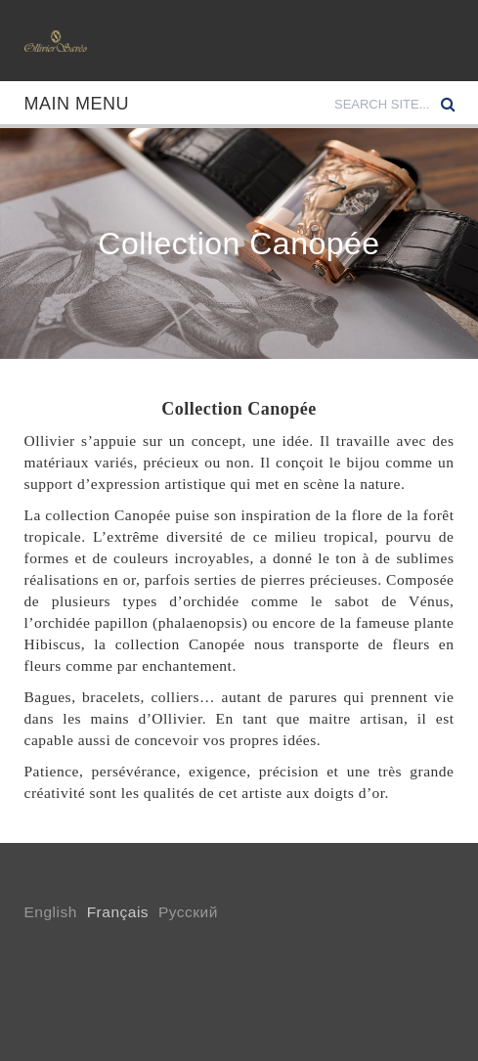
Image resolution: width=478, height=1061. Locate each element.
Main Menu (77, 103)
